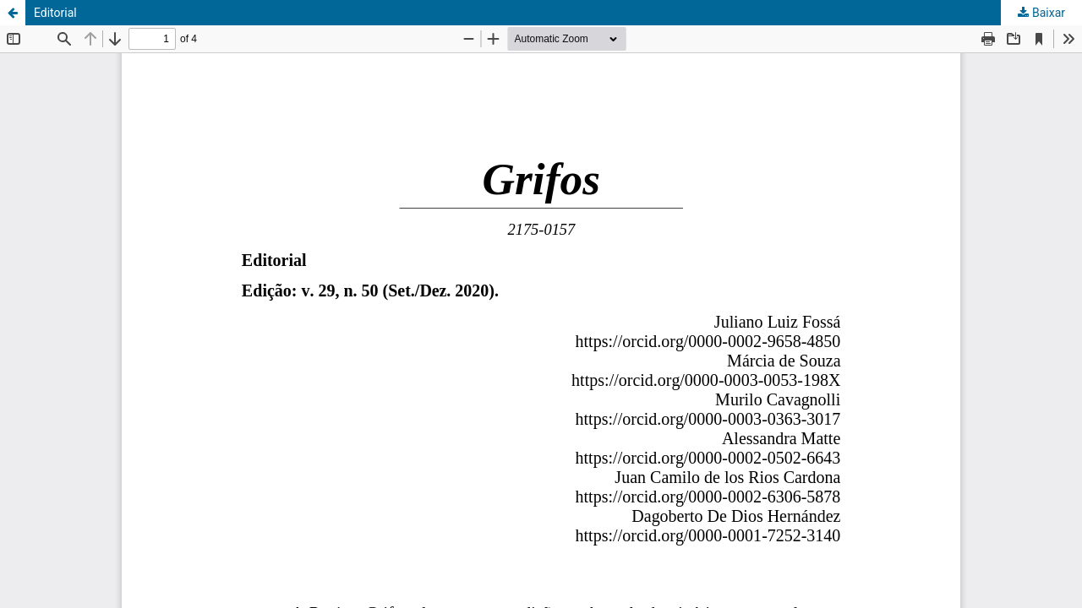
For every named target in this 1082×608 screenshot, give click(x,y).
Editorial (55, 12)
